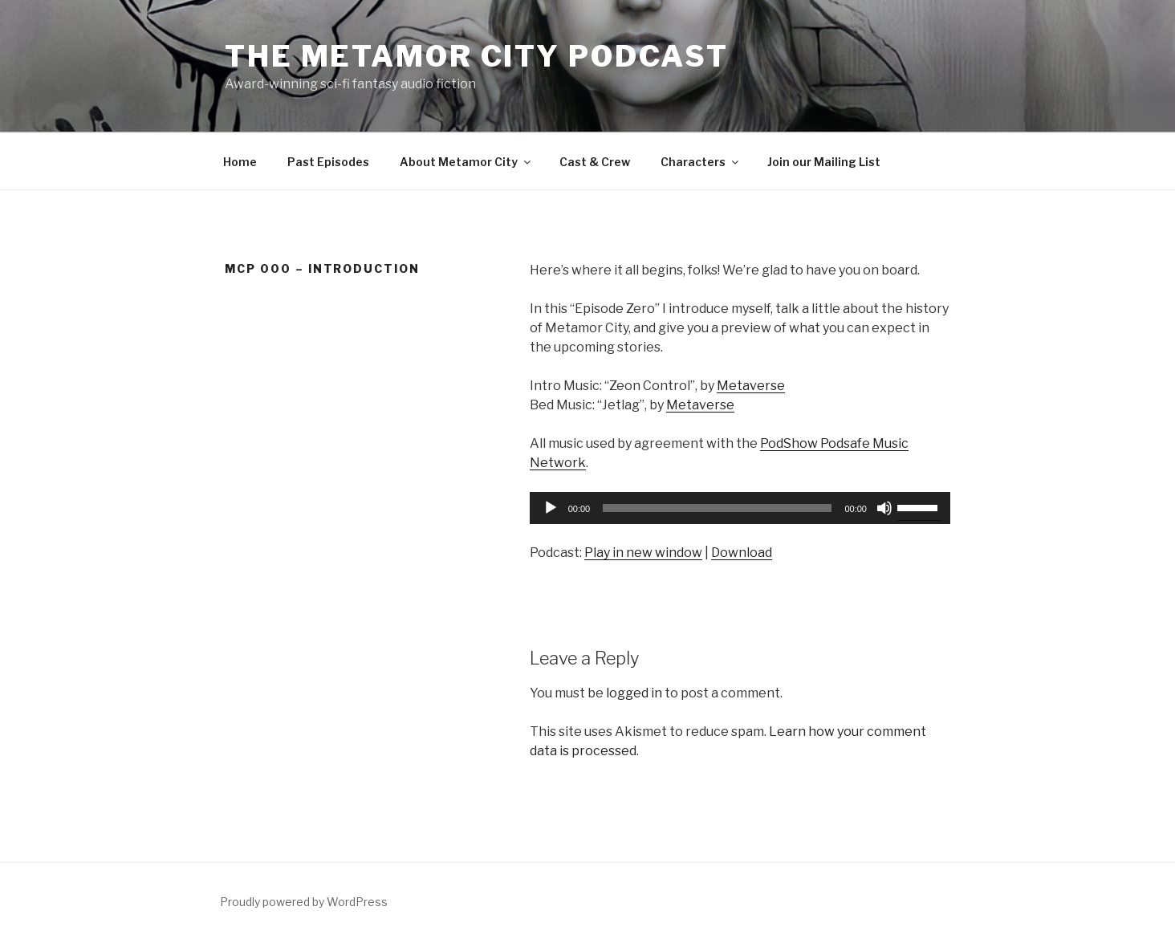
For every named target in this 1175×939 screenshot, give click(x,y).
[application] (740, 508)
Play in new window (643, 552)
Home (240, 162)
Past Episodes (328, 162)
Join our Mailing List (823, 162)
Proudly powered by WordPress (304, 902)
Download (741, 552)
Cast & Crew (594, 162)
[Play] (551, 508)
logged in (634, 693)
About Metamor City (466, 162)
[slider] (717, 508)
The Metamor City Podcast (477, 56)
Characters (701, 162)
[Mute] (884, 508)
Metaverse (751, 385)
